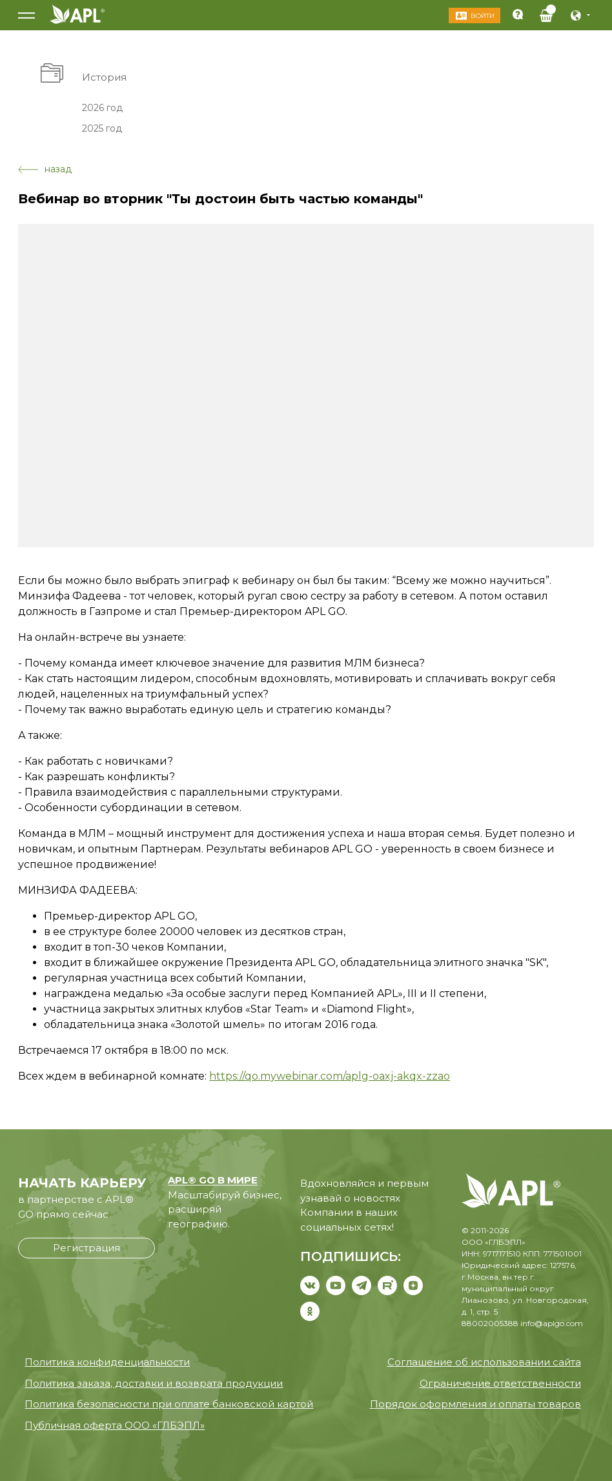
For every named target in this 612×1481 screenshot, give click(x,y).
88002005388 (490, 1323)
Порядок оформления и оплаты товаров (475, 1404)
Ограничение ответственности (500, 1383)
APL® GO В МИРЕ (213, 1180)
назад (45, 169)
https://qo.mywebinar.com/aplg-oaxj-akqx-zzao (329, 1076)
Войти (481, 16)
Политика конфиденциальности (107, 1362)
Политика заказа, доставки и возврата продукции (154, 1383)
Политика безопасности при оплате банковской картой (169, 1404)
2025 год (102, 128)
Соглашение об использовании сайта (484, 1362)
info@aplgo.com (551, 1323)
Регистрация (86, 1248)
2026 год (102, 107)
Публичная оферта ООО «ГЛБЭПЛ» (115, 1425)
